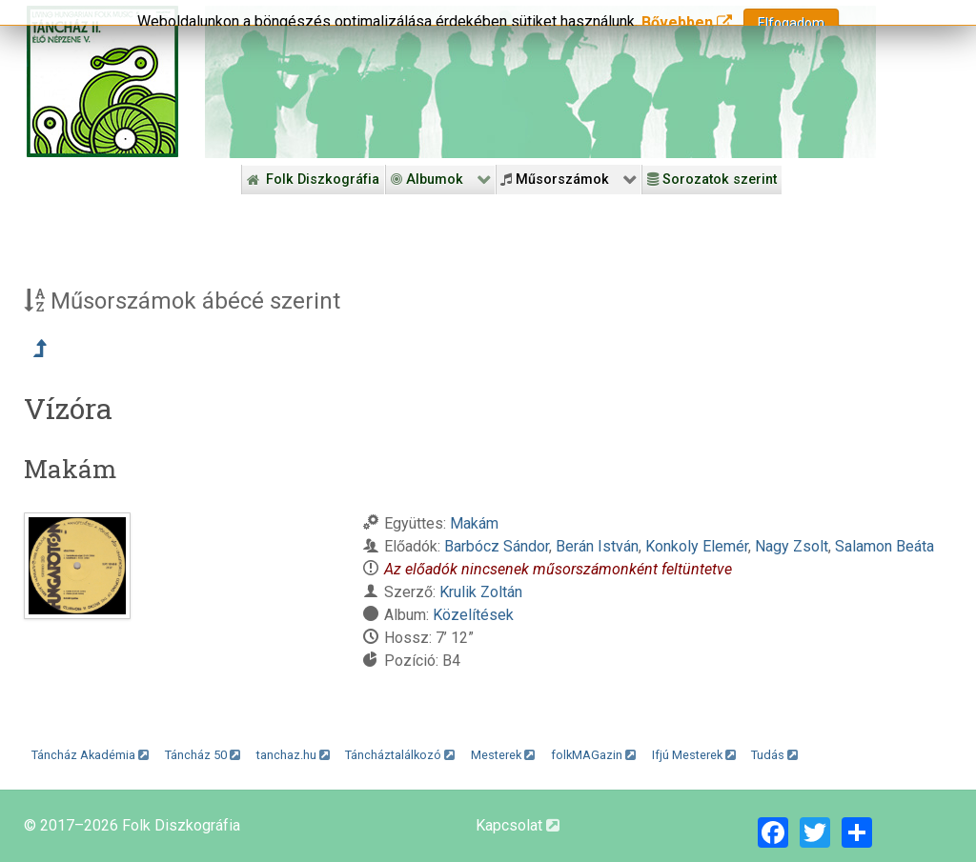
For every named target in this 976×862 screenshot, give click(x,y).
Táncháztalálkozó (400, 755)
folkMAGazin (593, 755)
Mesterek (503, 755)
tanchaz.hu (293, 755)
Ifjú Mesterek (694, 755)
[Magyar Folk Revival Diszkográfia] (102, 81)
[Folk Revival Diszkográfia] (540, 82)
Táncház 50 (202, 755)
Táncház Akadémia (90, 755)
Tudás (774, 755)
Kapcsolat (517, 825)
